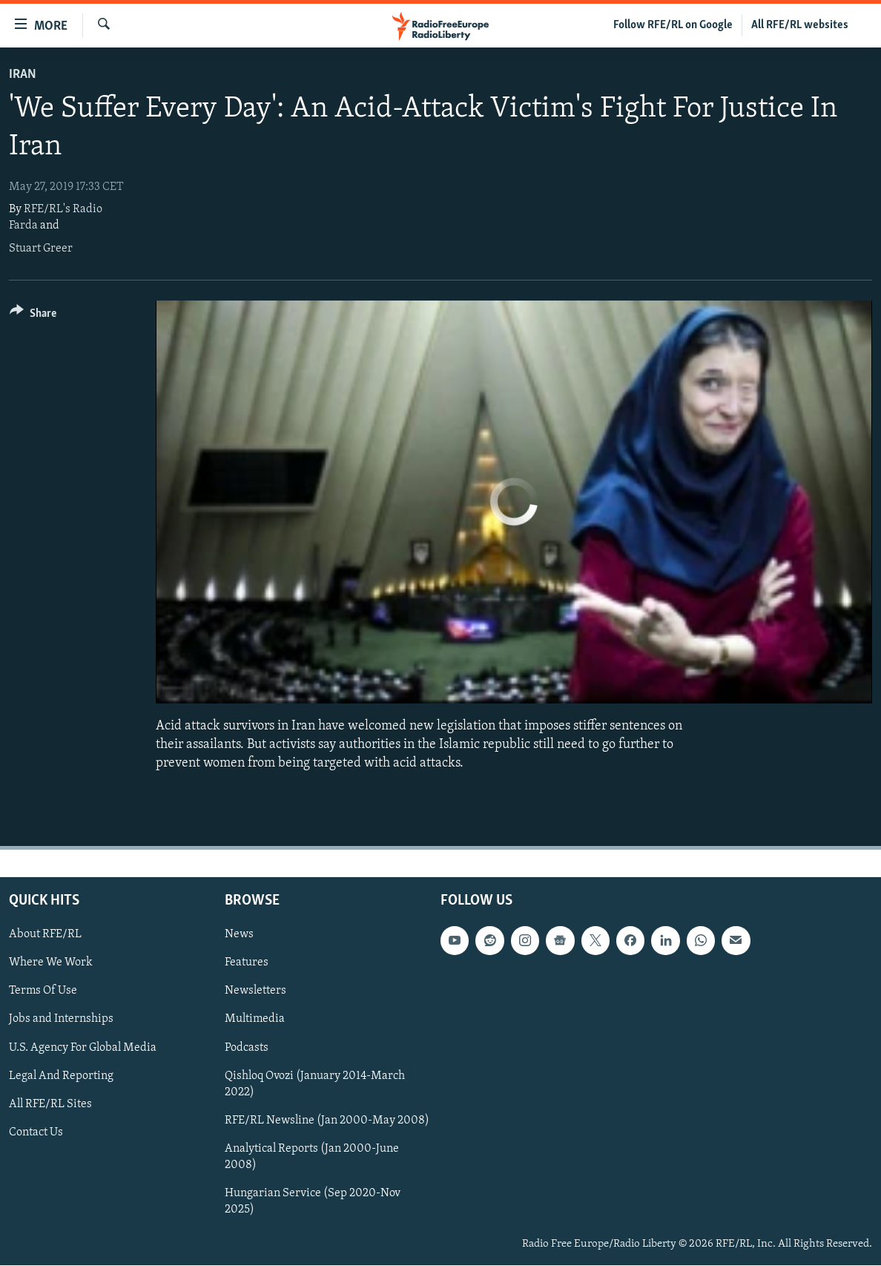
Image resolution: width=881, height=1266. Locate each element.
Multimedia (255, 1020)
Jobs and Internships (61, 1020)
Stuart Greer (41, 249)
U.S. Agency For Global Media (82, 1048)
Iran (22, 75)
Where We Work (51, 963)
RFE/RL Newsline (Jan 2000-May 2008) (327, 1120)
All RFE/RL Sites (50, 1104)
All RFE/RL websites (799, 25)
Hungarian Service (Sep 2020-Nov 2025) (312, 1201)
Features (246, 963)
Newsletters (255, 991)
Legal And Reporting (61, 1076)
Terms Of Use (43, 991)
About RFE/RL (45, 935)
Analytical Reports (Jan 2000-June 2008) (312, 1157)
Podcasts (246, 1048)
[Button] (33, 316)
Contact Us (36, 1132)
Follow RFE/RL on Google (673, 25)
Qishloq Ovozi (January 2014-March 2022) (315, 1084)
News (239, 935)
